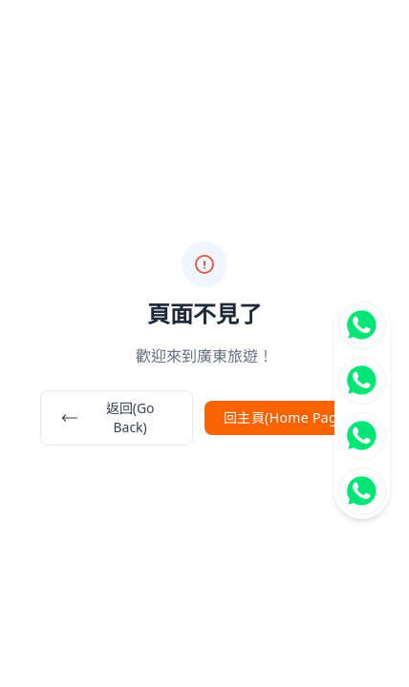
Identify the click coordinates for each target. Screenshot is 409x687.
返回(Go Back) (107, 417)
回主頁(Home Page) (287, 417)
